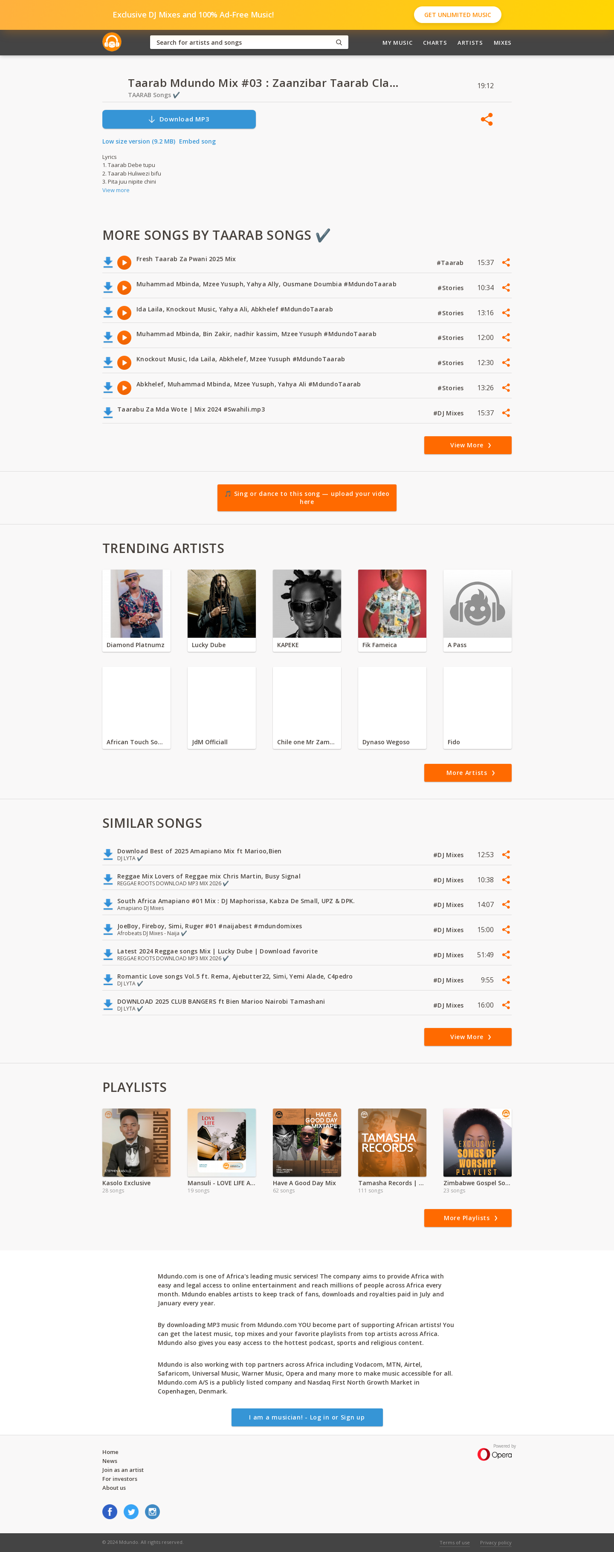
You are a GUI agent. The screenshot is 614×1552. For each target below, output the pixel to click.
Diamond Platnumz (136, 645)
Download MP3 (179, 119)
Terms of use (455, 1542)
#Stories (451, 288)
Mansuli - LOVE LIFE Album (222, 1183)
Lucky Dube (209, 645)
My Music (397, 42)
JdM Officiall (210, 742)
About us (114, 1488)
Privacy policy (496, 1542)
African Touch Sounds (136, 742)
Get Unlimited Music (457, 15)
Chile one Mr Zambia (307, 742)
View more (116, 190)
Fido (454, 742)
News (109, 1461)
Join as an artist (123, 1470)
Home (110, 1452)
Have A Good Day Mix (304, 1183)
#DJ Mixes (449, 413)
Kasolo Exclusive (126, 1183)
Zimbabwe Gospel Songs (477, 1183)
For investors (119, 1479)
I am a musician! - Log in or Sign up (307, 1417)
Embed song (197, 141)
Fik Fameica (379, 645)
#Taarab (451, 263)
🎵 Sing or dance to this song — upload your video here (307, 497)
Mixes (503, 42)
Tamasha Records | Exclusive (392, 1183)
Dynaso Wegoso (386, 742)
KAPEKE (288, 645)
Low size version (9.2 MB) (138, 141)
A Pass (457, 645)
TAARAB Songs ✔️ (154, 95)
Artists (470, 42)
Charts (435, 42)
